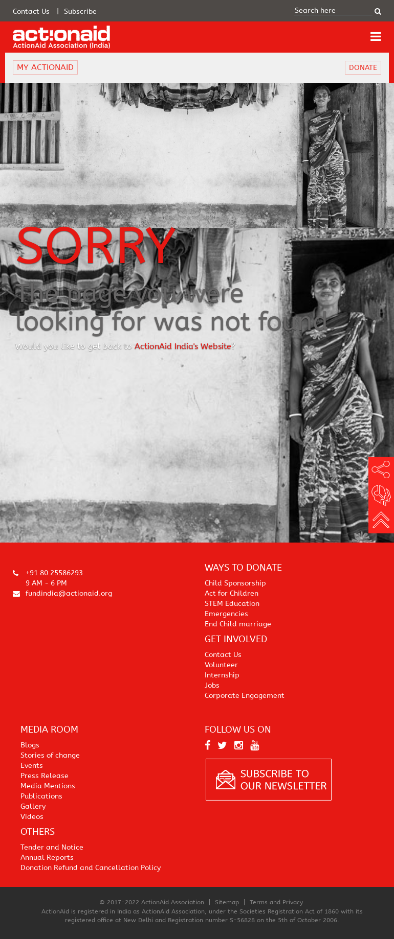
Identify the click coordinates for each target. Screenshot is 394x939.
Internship (222, 675)
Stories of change (50, 755)
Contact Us (31, 11)
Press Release (44, 775)
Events (31, 765)
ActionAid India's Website (183, 346)
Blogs (29, 745)
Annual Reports (47, 857)
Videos (31, 816)
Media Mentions (47, 786)
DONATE (363, 67)
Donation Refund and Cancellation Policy (90, 867)
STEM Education (232, 603)
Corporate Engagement (244, 695)
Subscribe (80, 11)
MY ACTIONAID (45, 67)
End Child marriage (238, 624)
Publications (41, 796)
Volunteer (221, 665)
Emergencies (226, 613)
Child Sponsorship (235, 583)
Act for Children (231, 593)
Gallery (33, 806)
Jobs (212, 685)
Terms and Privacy (276, 902)
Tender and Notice (51, 847)
